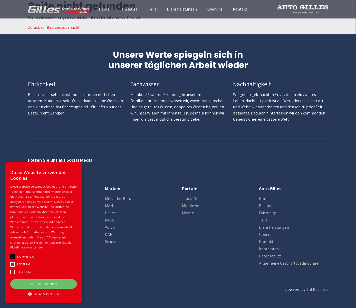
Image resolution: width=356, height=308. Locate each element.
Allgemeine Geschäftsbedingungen (290, 263)
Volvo (110, 227)
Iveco (109, 220)
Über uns (215, 9)
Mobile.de (190, 205)
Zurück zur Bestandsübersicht (54, 27)
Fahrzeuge (129, 9)
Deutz (110, 213)
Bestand (266, 205)
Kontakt (240, 9)
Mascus (188, 213)
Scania (110, 241)
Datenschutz (270, 256)
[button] (43, 293)
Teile (152, 9)
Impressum (269, 249)
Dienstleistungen (182, 9)
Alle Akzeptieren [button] (44, 284)
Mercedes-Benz (118, 198)
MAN (109, 205)
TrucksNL (190, 198)
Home (104, 9)
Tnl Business (317, 289)
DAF (108, 234)
